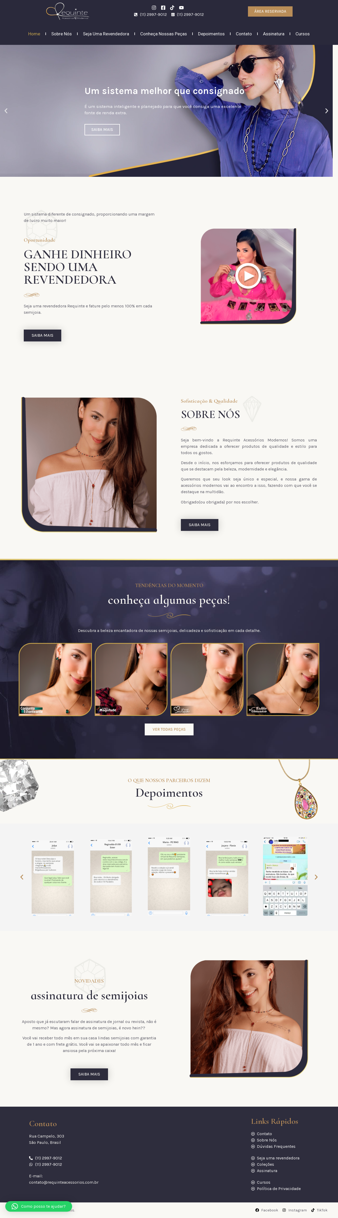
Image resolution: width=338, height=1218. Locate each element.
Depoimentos (211, 33)
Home (34, 33)
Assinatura (273, 33)
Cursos (302, 33)
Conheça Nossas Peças (163, 33)
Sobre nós (61, 33)
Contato (244, 33)
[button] (6, 111)
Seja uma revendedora (106, 33)
